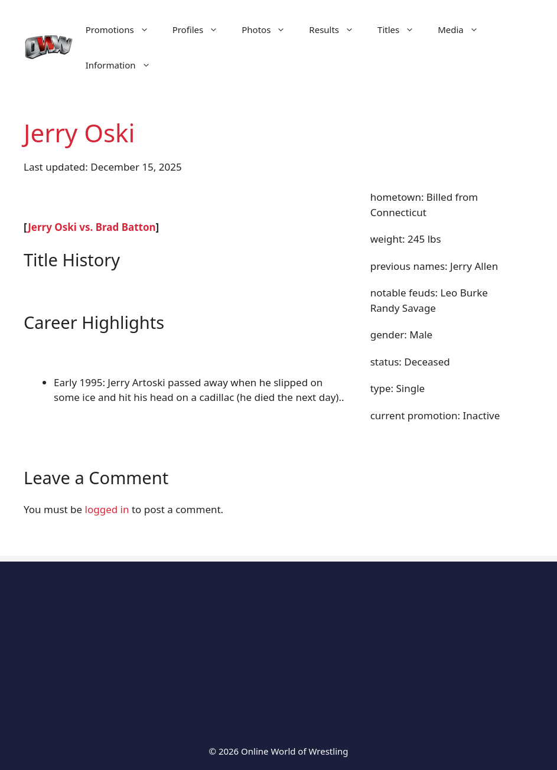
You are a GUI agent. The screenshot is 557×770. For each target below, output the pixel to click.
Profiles (201, 29)
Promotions (123, 29)
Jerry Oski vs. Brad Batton (91, 227)
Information (124, 65)
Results (337, 29)
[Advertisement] (278, 644)
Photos (269, 29)
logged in (107, 509)
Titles (401, 29)
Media (464, 29)
